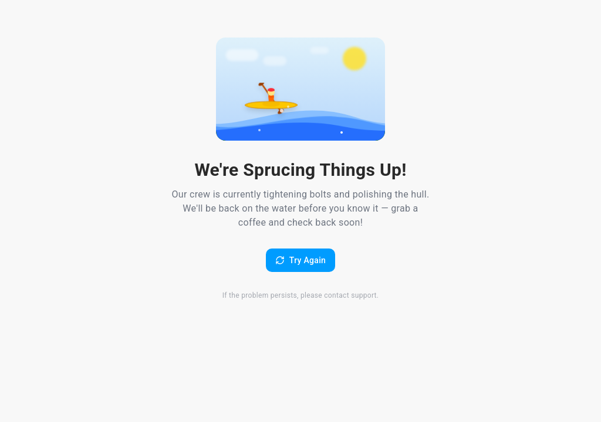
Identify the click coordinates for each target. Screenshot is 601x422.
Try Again (300, 260)
